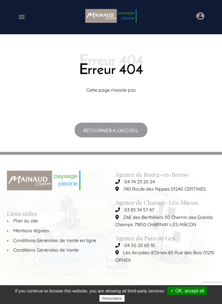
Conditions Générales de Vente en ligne (54, 240)
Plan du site (25, 221)
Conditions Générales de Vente (46, 250)
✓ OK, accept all (187, 290)
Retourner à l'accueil (111, 130)
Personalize (112, 298)
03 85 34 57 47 (134, 210)
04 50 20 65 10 (135, 245)
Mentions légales (31, 230)
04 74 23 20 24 (135, 182)
